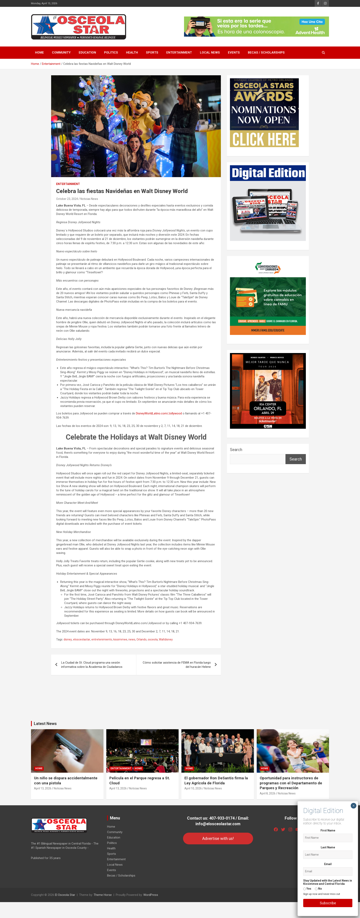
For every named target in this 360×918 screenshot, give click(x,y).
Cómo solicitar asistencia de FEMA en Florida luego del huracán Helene (177, 665)
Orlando (142, 639)
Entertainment (179, 52)
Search (236, 449)
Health (132, 52)
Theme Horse (103, 895)
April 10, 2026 (193, 788)
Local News (210, 52)
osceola (153, 639)
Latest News (45, 723)
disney (68, 639)
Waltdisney (166, 639)
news (131, 639)
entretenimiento (101, 639)
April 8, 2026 (267, 793)
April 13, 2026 (42, 788)
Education (87, 52)
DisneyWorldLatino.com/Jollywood (159, 413)
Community (61, 52)
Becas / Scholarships (266, 52)
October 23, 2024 (67, 198)
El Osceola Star (65, 895)
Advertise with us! (218, 838)
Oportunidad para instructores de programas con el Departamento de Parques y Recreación (291, 783)
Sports (152, 52)
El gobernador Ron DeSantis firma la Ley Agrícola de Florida (216, 780)
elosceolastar (81, 639)
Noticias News (89, 198)
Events (234, 52)
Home (39, 52)
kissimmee (120, 639)
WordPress (150, 895)
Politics (111, 52)
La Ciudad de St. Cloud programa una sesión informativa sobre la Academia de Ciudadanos (91, 665)
